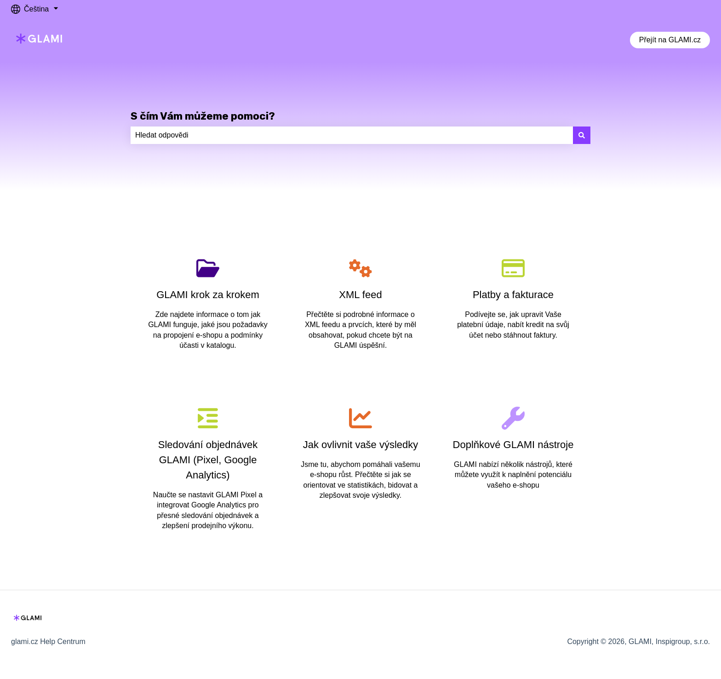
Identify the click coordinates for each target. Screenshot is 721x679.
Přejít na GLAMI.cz (670, 40)
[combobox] (352, 135)
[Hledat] (581, 135)
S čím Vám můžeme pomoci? (203, 115)
